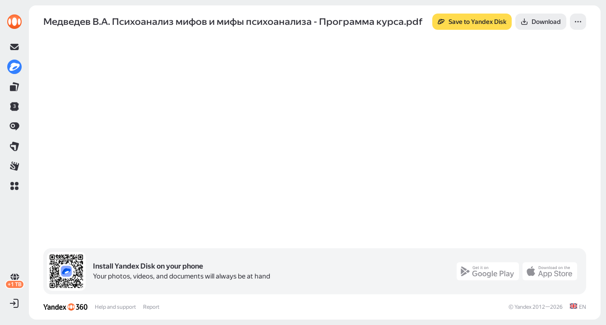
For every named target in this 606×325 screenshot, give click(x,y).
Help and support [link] (115, 307)
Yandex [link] (523, 307)
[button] (14, 186)
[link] (14, 21)
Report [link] (151, 307)
